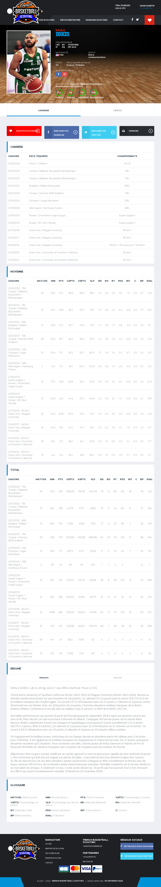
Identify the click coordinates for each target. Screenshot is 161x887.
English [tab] (118, 678)
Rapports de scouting (54, 848)
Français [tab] (44, 678)
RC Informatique (114, 881)
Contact (118, 20)
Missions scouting (53, 858)
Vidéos (117, 110)
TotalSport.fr (89, 857)
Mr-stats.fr (88, 861)
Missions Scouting (97, 20)
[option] (31, 62)
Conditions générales (92, 846)
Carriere (43, 110)
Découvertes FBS (70, 20)
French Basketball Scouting (68, 881)
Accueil (48, 844)
